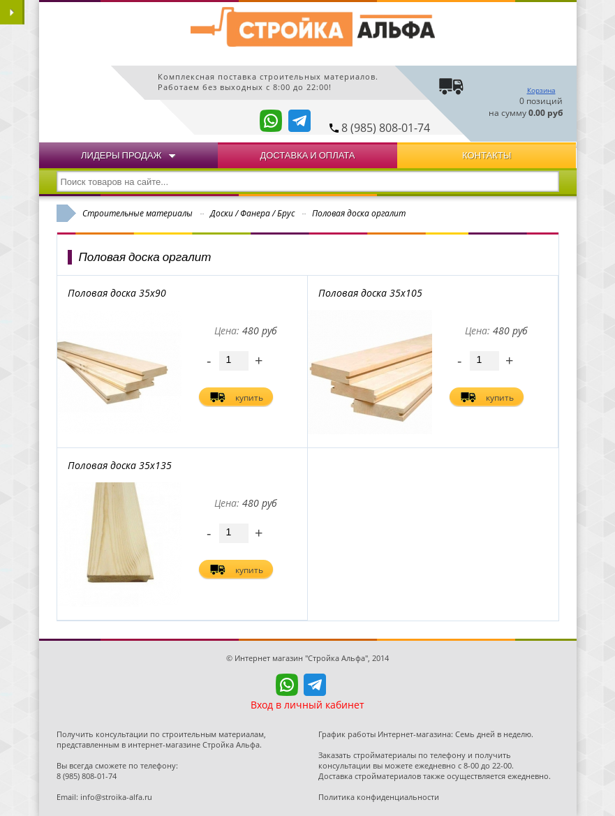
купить (249, 397)
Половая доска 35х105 (370, 292)
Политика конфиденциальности (378, 797)
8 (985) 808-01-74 (385, 127)
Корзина (541, 90)
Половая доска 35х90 (117, 292)
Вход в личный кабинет (307, 704)
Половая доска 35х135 (120, 465)
